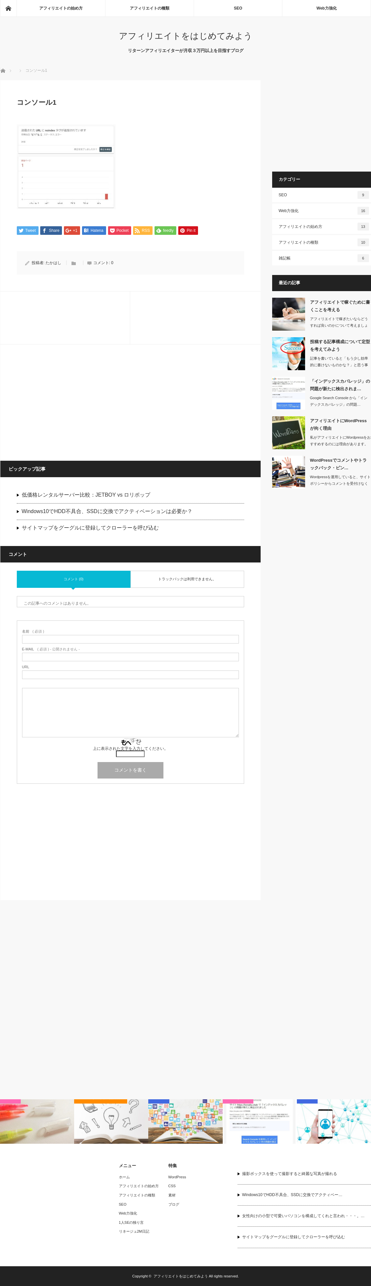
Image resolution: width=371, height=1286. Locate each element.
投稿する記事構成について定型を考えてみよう (340, 345)
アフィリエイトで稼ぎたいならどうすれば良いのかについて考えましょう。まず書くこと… (339, 326)
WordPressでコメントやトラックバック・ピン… (338, 464)
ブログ (173, 1204)
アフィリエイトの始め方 (61, 8)
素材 (172, 1195)
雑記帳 (324, 258)
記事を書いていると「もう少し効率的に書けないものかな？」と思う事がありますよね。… (339, 365)
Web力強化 (327, 8)
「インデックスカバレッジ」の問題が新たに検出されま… (340, 385)
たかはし (53, 263)
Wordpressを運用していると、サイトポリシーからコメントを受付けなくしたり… (340, 484)
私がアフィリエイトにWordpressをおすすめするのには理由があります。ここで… (340, 444)
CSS (172, 1186)
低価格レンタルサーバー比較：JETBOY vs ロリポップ (86, 495)
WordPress (177, 1177)
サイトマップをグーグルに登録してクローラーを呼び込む (90, 528)
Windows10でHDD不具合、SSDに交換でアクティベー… (292, 1194)
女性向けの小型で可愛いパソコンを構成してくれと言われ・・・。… (303, 1216)
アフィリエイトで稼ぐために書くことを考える (340, 306)
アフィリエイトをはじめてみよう (185, 36)
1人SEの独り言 (131, 1222)
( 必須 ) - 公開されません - (51, 649)
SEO (238, 8)
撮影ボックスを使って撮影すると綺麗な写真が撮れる (289, 1173)
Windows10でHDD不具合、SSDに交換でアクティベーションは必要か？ (107, 511)
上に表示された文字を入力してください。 (130, 749)
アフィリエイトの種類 (149, 8)
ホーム (124, 1177)
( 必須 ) (33, 632)
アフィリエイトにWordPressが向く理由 (338, 424)
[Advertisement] (66, 402)
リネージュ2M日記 (134, 1231)
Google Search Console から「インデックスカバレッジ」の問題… (339, 401)
